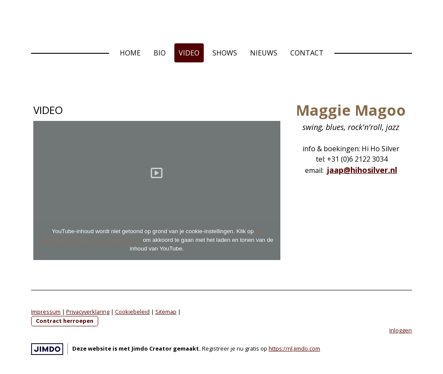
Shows (224, 53)
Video (189, 53)
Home (130, 53)
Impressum (46, 311)
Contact (307, 53)
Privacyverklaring (87, 311)
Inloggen (400, 330)
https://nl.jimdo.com (294, 348)
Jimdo (47, 349)
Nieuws (263, 53)
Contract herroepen (64, 321)
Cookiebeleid (132, 311)
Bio (160, 53)
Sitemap (166, 311)
